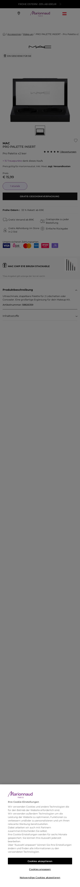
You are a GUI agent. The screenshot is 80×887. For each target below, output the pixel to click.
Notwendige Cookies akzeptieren (40, 877)
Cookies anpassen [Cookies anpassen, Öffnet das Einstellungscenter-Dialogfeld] (40, 869)
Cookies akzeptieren (40, 861)
